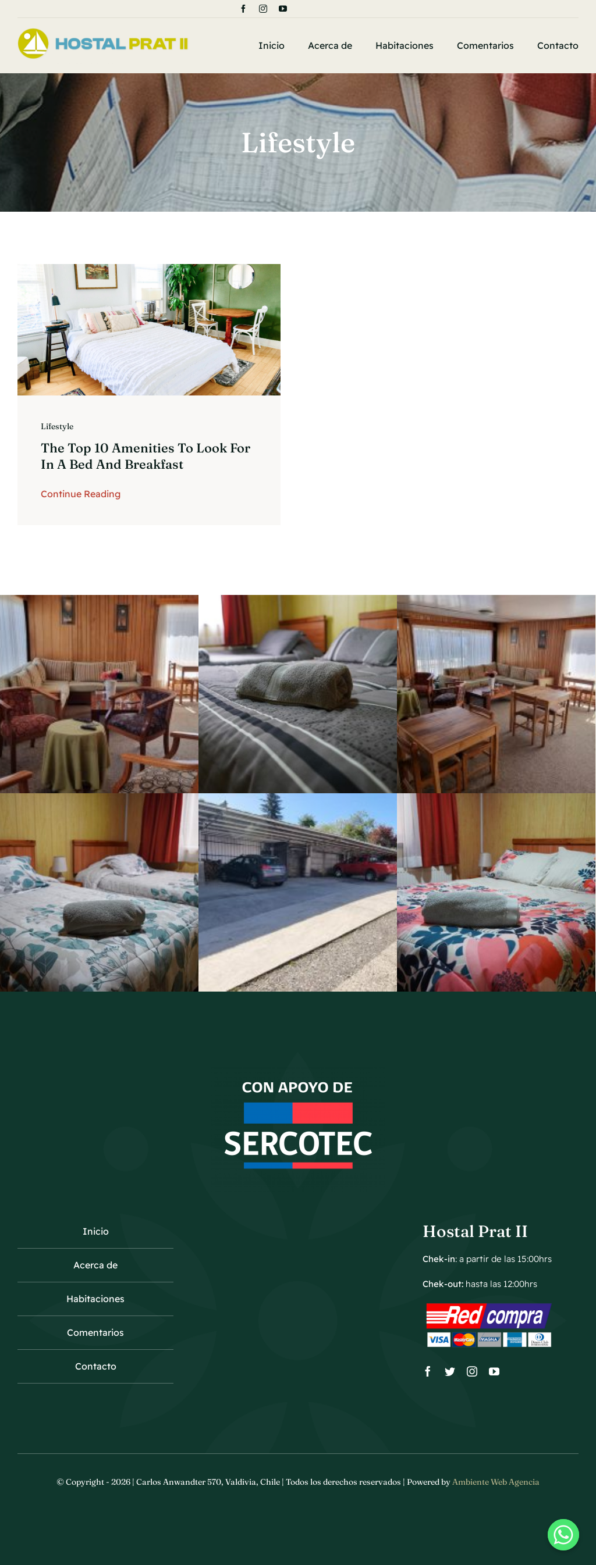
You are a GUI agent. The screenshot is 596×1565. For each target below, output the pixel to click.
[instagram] (263, 9)
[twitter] (450, 1371)
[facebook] (243, 9)
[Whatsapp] (563, 1534)
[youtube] (283, 9)
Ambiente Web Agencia (496, 1482)
